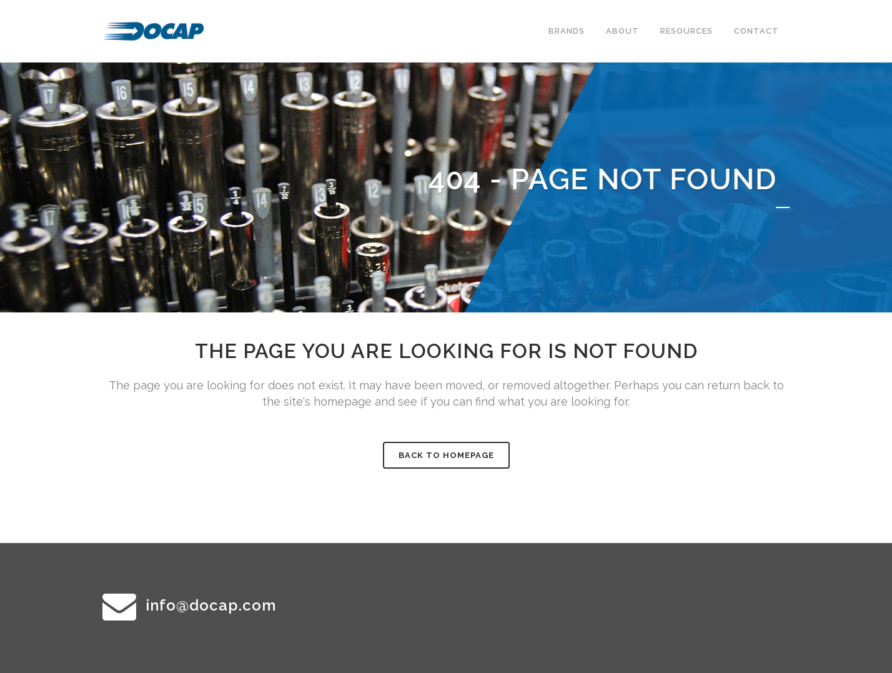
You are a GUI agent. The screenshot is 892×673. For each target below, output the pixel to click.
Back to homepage (446, 455)
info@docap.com (211, 605)
